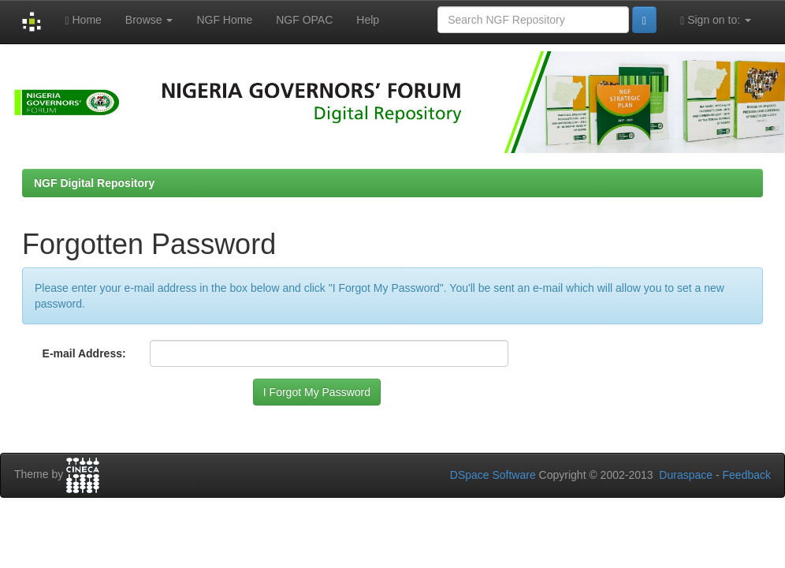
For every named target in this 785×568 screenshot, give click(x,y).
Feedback (747, 475)
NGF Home (224, 19)
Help (367, 19)
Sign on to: (715, 20)
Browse (149, 19)
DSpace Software (493, 475)
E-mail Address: (84, 353)
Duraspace (685, 475)
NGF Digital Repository (94, 183)
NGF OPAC (304, 19)
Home (83, 20)
